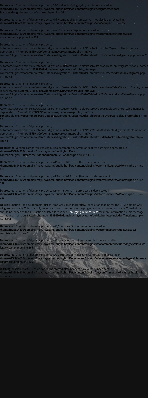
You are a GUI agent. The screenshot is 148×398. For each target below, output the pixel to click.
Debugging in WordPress (83, 212)
